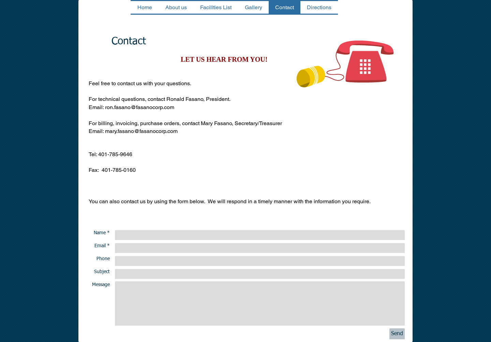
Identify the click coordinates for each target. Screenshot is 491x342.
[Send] (397, 333)
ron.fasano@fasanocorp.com (139, 107)
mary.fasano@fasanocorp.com (141, 131)
